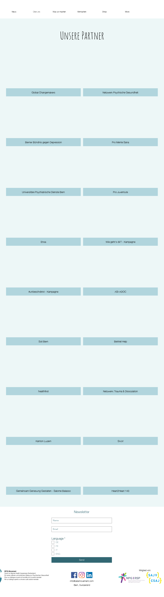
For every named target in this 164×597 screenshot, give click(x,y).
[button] (43, 72)
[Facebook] (74, 575)
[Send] (81, 560)
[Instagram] (82, 575)
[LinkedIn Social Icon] (89, 575)
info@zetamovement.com (82, 581)
